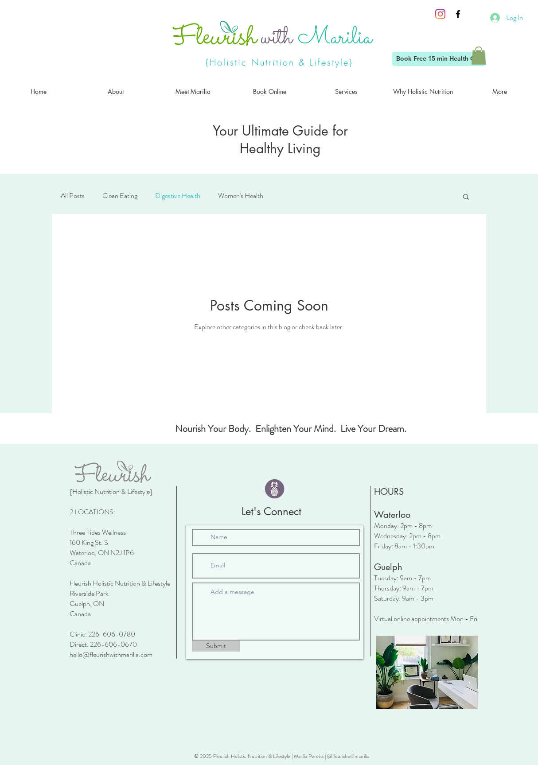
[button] (478, 56)
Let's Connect (271, 511)
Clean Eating (119, 196)
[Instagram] (440, 14)
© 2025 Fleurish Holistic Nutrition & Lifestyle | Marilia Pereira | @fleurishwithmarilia (281, 756)
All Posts (73, 196)
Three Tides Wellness (98, 532)
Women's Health (240, 196)
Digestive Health (177, 196)
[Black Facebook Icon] (458, 14)
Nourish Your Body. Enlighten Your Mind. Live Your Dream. (290, 428)
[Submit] (216, 646)
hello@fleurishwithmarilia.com (111, 654)
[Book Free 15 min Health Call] (439, 59)
